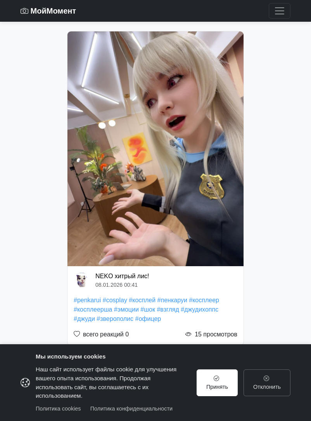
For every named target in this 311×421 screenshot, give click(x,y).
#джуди (84, 318)
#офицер (148, 318)
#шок (147, 309)
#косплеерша (93, 309)
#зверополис (115, 318)
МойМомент (48, 11)
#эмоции (126, 309)
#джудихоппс (199, 309)
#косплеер (204, 300)
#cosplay (115, 300)
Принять (217, 382)
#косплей (142, 300)
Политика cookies (58, 408)
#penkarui (87, 300)
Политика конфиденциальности (131, 408)
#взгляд (168, 309)
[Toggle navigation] (279, 11)
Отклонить (267, 382)
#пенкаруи (172, 300)
